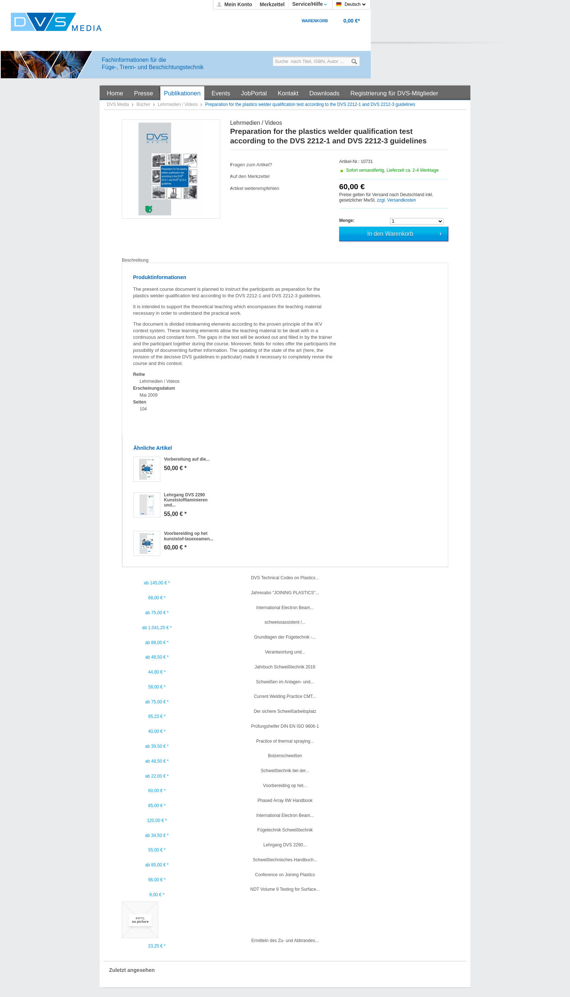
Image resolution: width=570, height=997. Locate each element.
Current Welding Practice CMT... (285, 696)
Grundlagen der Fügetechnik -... (285, 637)
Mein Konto (238, 4)
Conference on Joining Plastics (285, 874)
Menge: (346, 220)
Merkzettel (272, 4)
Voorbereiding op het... (285, 785)
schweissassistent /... (285, 622)
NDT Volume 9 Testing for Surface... (285, 889)
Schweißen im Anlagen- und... (285, 681)
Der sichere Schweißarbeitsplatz (285, 711)
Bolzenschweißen (285, 755)
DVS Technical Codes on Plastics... (285, 577)
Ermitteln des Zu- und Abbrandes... (284, 940)
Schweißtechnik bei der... (285, 770)
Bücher (143, 104)
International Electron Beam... (285, 607)
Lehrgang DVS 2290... (285, 844)
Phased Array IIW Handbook (284, 800)
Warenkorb (315, 21)
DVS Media (118, 104)
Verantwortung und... (285, 652)
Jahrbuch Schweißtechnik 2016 (285, 667)
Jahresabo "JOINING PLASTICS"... (285, 592)
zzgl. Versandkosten (396, 200)
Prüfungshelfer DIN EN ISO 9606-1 (285, 726)
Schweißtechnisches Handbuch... (285, 859)
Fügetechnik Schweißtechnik (285, 830)
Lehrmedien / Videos (178, 104)
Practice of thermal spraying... (285, 741)
